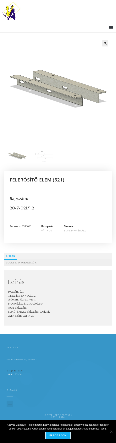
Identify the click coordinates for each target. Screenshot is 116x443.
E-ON (67, 230)
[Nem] (111, 432)
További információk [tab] (21, 262)
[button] (111, 27)
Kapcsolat (13, 347)
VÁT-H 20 (46, 230)
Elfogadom (58, 435)
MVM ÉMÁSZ (78, 230)
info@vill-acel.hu (15, 371)
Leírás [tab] (10, 256)
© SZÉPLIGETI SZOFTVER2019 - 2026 (58, 416)
